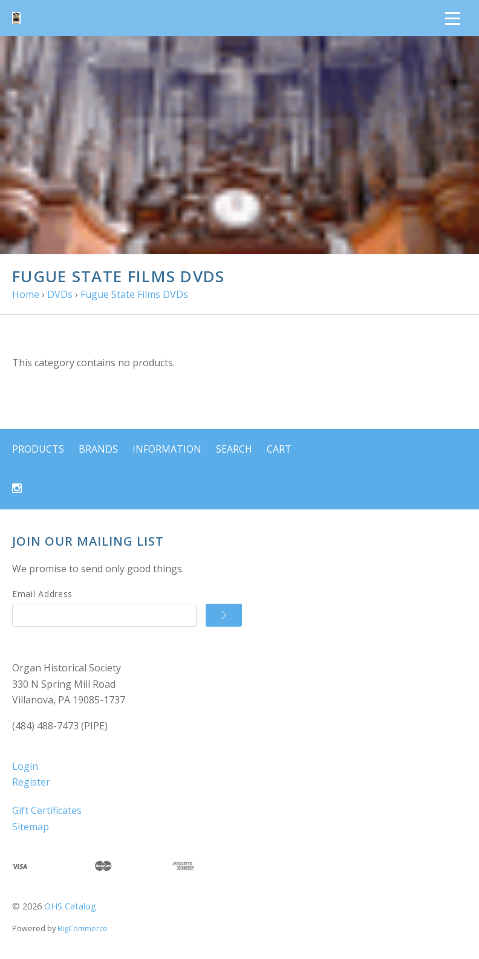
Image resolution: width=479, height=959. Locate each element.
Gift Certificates (47, 810)
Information (166, 449)
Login (25, 766)
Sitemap (30, 826)
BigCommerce (82, 928)
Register (31, 782)
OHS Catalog (70, 906)
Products (38, 449)
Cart (279, 449)
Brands (98, 449)
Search (234, 449)
